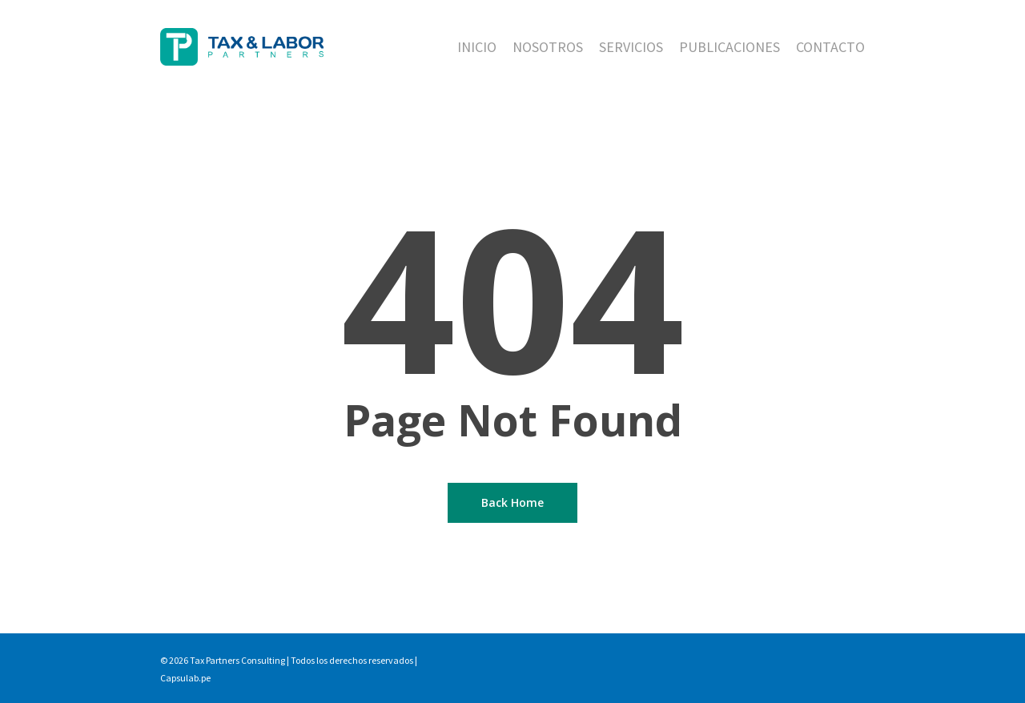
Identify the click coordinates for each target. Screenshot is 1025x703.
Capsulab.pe (185, 678)
